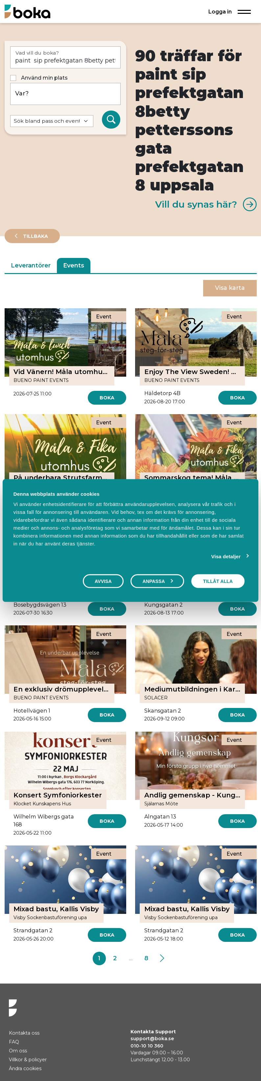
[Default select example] (52, 121)
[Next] (162, 958)
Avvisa (103, 581)
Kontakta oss (24, 1033)
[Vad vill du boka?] (65, 57)
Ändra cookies (25, 1068)
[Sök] (111, 120)
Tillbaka (35, 236)
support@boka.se (152, 1039)
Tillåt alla (218, 581)
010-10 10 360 (146, 1046)
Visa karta (230, 287)
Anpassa (157, 581)
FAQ (14, 1042)
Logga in (220, 11)
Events (73, 265)
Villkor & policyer (28, 1060)
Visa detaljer (226, 556)
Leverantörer (31, 265)
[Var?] (65, 94)
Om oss (18, 1051)
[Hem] (27, 11)
